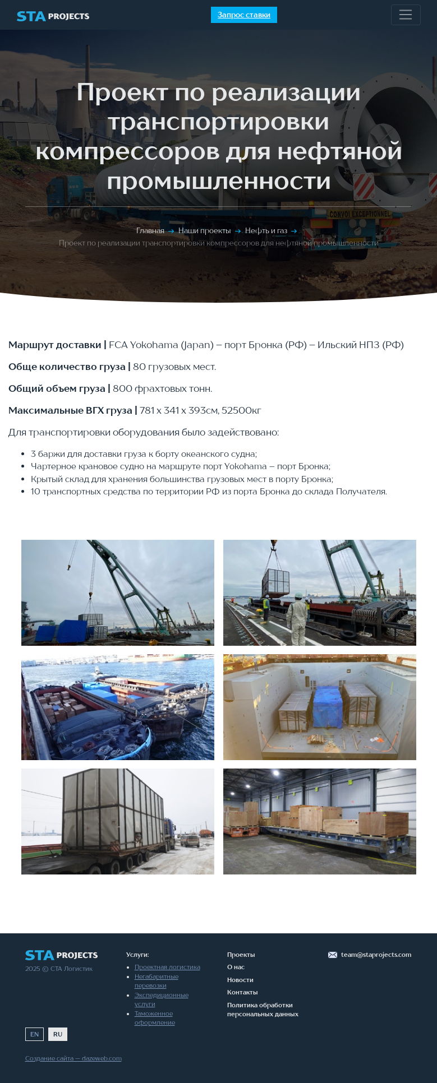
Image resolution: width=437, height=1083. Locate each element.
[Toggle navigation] (406, 15)
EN (34, 1034)
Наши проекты (204, 230)
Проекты (241, 955)
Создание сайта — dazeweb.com (73, 1058)
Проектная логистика (167, 967)
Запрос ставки (244, 14)
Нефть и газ (266, 230)
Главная (150, 230)
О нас (236, 967)
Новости (240, 980)
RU (57, 1034)
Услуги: (137, 955)
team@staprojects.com (376, 955)
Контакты (242, 992)
